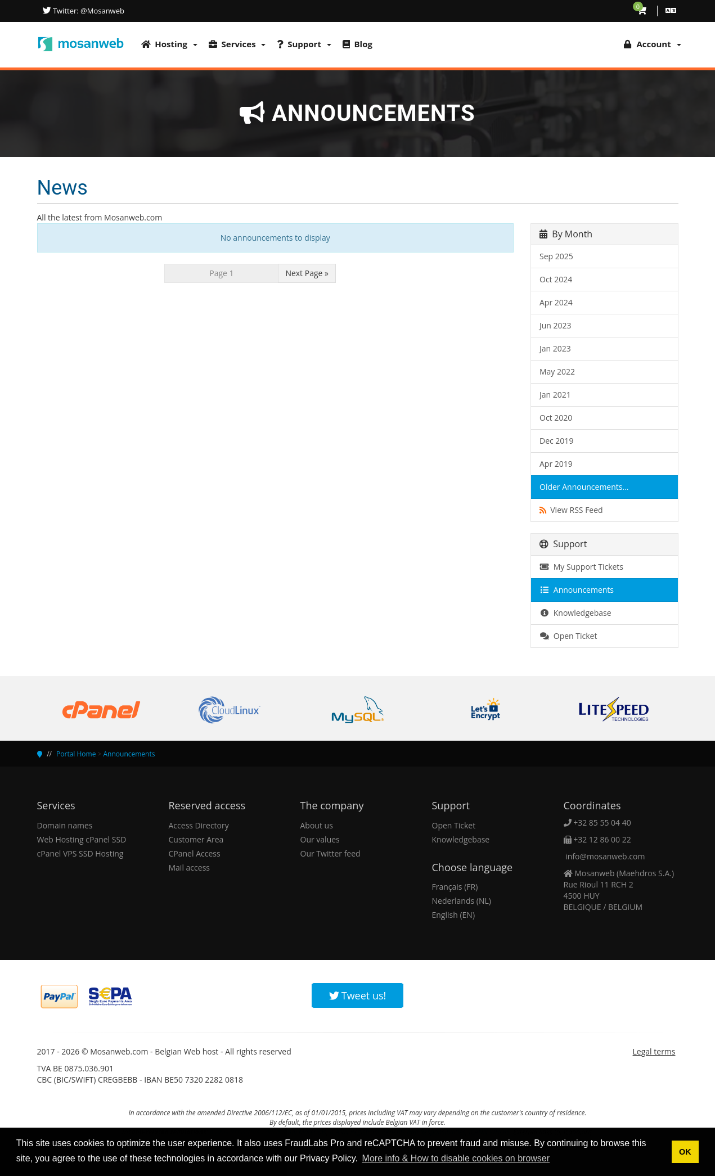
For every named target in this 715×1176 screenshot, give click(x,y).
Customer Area (196, 839)
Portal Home (76, 754)
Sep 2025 (556, 256)
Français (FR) (455, 886)
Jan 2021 (555, 394)
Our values (320, 839)
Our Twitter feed (330, 853)
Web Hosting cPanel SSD (82, 839)
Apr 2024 (556, 302)
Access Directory (199, 825)
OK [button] (685, 1151)
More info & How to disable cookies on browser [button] (456, 1158)
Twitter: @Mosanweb (87, 11)
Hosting (169, 43)
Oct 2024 (555, 279)
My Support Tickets (581, 566)
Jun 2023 (555, 325)
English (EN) (453, 914)
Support (304, 43)
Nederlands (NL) (461, 900)
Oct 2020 (555, 417)
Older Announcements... (584, 486)
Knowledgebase (575, 612)
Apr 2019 (556, 463)
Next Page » (307, 273)
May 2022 (557, 371)
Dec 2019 (556, 440)
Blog (357, 43)
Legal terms (654, 1051)
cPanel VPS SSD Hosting (80, 853)
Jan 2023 (555, 348)
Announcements (576, 589)
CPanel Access (195, 853)
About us (316, 825)
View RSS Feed (571, 509)
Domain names (65, 825)
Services (237, 43)
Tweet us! (357, 995)
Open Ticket (568, 635)
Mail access (189, 867)
